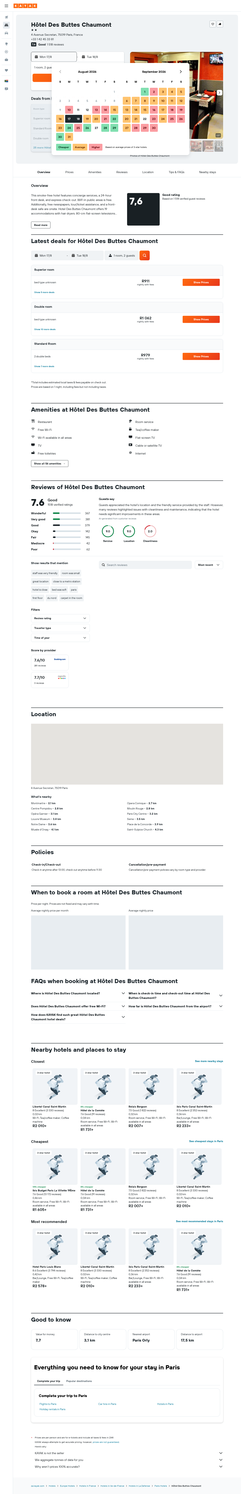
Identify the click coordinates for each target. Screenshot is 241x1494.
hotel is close (40, 589)
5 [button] (87, 101)
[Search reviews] (148, 564)
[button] (6, 6)
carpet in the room (71, 598)
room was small (71, 573)
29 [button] (114, 128)
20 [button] (96, 119)
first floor (38, 598)
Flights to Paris (48, 1404)
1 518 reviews (55, 44)
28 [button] (105, 128)
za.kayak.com (37, 1485)
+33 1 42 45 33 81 (42, 39)
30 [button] (60, 137)
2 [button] (60, 101)
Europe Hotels (67, 1485)
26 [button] (87, 128)
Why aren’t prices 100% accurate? (129, 1466)
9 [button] (60, 110)
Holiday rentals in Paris (52, 1409)
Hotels (52, 1485)
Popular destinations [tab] (79, 1381)
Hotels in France (87, 1485)
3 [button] (69, 101)
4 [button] (78, 101)
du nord (51, 598)
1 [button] (114, 92)
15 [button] (114, 110)
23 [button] (60, 128)
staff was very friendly (45, 573)
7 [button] (105, 101)
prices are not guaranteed (106, 1442)
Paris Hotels (161, 1485)
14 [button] (105, 110)
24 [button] (69, 128)
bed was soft (59, 589)
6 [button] (96, 101)
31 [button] (69, 137)
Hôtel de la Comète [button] (92, 1110)
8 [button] (114, 101)
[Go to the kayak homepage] (25, 6)
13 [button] (96, 110)
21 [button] (105, 119)
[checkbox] (50, 662)
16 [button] (60, 119)
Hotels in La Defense (139, 1485)
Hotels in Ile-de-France (112, 1485)
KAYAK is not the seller (129, 1453)
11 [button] (78, 110)
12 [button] (87, 110)
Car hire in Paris (107, 1404)
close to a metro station (66, 581)
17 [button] (69, 119)
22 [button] (114, 119)
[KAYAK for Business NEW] (6, 59)
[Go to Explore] (6, 44)
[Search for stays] (6, 25)
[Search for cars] (6, 33)
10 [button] (69, 110)
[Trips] (6, 70)
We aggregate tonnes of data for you (129, 1460)
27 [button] (96, 128)
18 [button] (78, 119)
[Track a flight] (6, 51)
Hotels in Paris (165, 1404)
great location (41, 581)
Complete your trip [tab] (48, 1381)
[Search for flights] (6, 17)
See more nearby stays (209, 1061)
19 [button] (87, 119)
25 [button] (78, 128)
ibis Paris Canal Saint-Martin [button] (194, 1106)
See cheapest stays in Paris (206, 1141)
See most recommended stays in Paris (199, 1221)
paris (73, 589)
